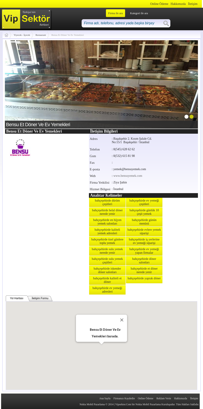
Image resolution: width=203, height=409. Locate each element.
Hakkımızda (178, 4)
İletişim (192, 4)
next (185, 83)
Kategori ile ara (139, 13)
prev (17, 83)
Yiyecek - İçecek (22, 35)
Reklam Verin (163, 398)
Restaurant (41, 35)
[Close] (122, 320)
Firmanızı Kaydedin (124, 398)
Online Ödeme (159, 4)
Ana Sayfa (104, 398)
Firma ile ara (115, 13)
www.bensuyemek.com (127, 175)
